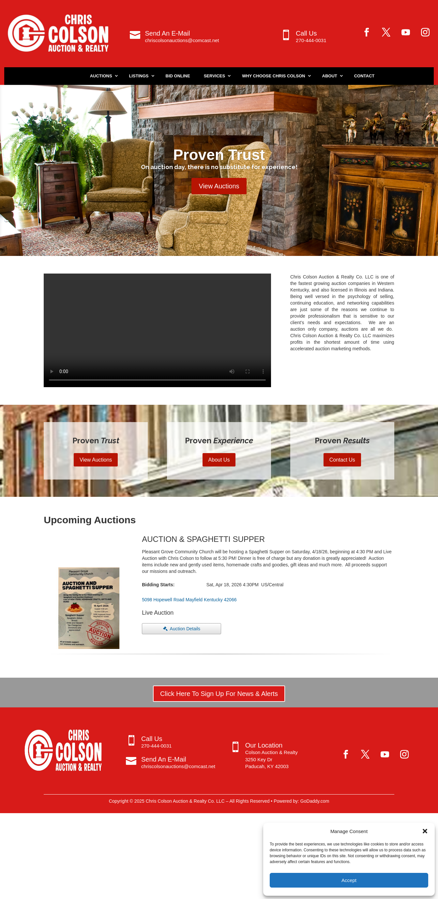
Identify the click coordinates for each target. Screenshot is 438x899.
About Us (219, 460)
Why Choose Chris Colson (273, 75)
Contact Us (342, 460)
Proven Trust (219, 154)
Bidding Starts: (158, 584)
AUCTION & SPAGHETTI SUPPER (203, 539)
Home (70, 75)
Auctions (101, 75)
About (329, 75)
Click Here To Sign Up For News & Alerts (219, 693)
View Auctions (219, 186)
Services (214, 75)
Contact (364, 75)
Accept (348, 880)
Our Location (264, 745)
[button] (425, 831)
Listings (139, 75)
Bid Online (178, 75)
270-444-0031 (311, 40)
